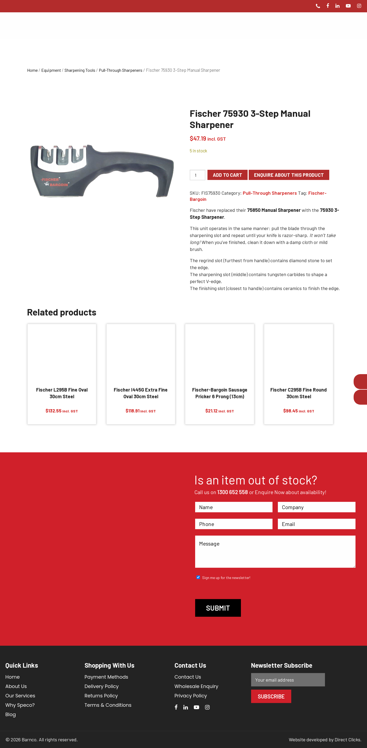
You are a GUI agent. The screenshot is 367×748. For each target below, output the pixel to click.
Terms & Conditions (108, 705)
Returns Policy (101, 695)
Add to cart (227, 175)
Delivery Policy (102, 686)
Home (32, 70)
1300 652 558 (232, 492)
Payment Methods (106, 677)
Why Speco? (20, 705)
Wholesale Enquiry (196, 686)
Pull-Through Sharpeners (120, 70)
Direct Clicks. (348, 739)
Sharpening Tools (80, 70)
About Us (16, 686)
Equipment (51, 70)
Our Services (20, 695)
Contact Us (188, 677)
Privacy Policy (191, 695)
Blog (10, 714)
